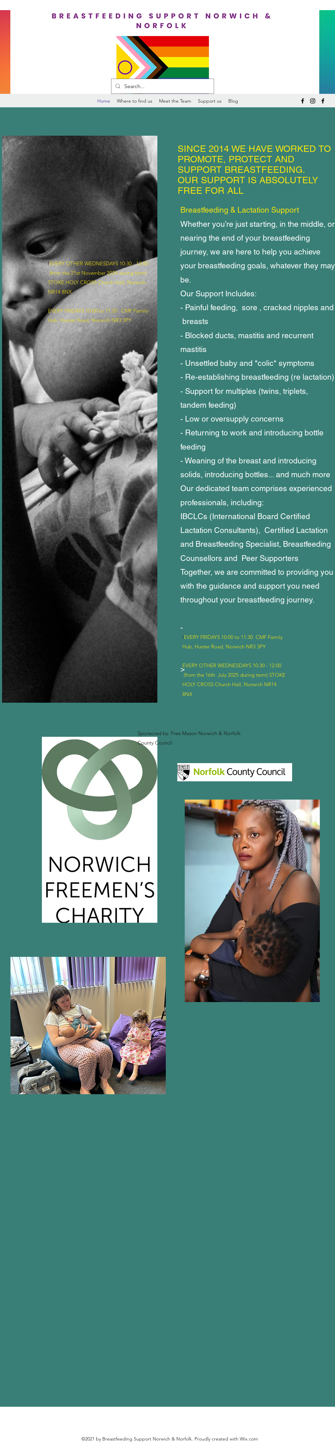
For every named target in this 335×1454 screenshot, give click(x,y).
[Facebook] (302, 101)
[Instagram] (312, 101)
